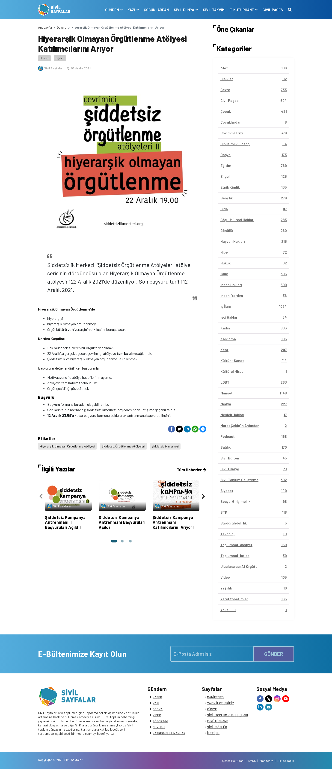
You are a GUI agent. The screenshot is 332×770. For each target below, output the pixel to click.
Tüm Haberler (191, 469)
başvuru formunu (97, 415)
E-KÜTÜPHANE (217, 721)
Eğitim (60, 58)
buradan (80, 404)
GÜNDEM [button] (112, 9)
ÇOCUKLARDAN (156, 9)
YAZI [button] (131, 9)
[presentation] (41, 496)
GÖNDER (273, 654)
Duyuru (61, 27)
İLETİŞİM (213, 733)
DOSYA (158, 709)
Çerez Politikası (233, 761)
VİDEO (157, 715)
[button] (114, 540)
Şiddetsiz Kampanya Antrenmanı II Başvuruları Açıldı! (65, 521)
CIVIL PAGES (272, 9)
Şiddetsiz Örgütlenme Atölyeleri (123, 446)
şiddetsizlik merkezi (165, 446)
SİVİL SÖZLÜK (217, 727)
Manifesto (267, 761)
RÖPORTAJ (160, 721)
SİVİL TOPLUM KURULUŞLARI (227, 715)
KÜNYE (212, 709)
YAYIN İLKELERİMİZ (220, 703)
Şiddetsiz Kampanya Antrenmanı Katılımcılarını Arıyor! (173, 521)
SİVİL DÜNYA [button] (184, 9)
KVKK (252, 761)
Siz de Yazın (285, 761)
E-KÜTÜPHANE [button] (241, 9)
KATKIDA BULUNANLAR (169, 733)
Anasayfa (45, 27)
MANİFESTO (215, 697)
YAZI (156, 703)
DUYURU (159, 727)
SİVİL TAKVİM (213, 9)
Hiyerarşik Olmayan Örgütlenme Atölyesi (67, 446)
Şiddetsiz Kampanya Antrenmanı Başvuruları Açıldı (122, 521)
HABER (157, 697)
